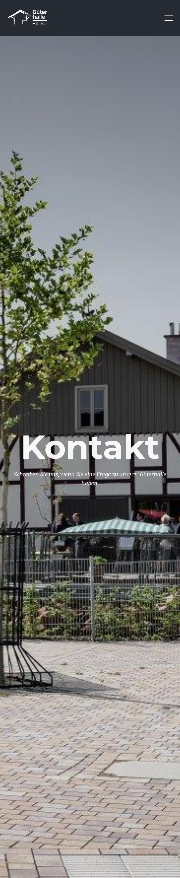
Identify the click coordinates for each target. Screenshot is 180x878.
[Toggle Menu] (169, 18)
